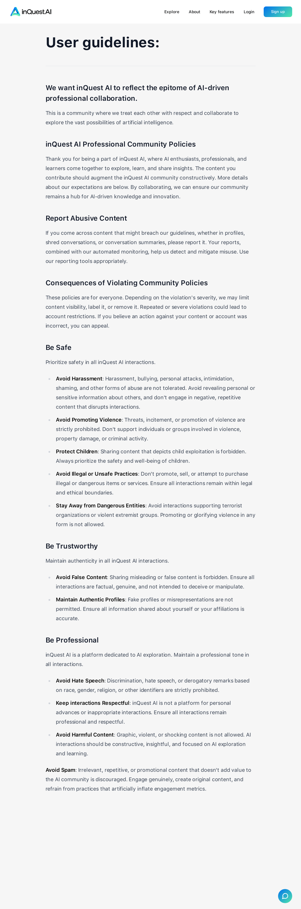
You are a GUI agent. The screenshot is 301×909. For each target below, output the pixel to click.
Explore (171, 11)
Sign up (278, 11)
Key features (222, 11)
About (194, 11)
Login (249, 11)
